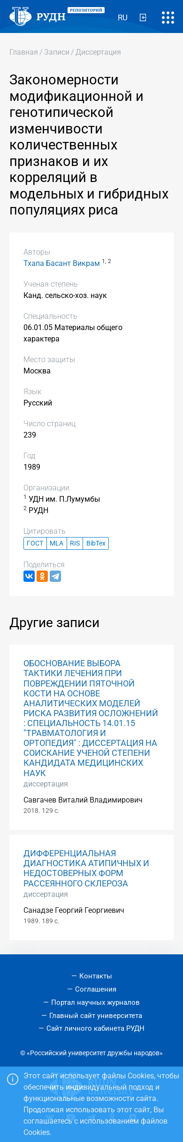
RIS (75, 543)
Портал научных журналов (95, 1002)
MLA (56, 543)
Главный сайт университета (95, 1015)
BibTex (96, 543)
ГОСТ (35, 543)
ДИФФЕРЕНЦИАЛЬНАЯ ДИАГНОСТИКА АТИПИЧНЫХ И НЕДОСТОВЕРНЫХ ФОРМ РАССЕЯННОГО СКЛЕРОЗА (86, 868)
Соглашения (95, 989)
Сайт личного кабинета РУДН (95, 1028)
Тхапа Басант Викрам (61, 263)
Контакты (95, 976)
